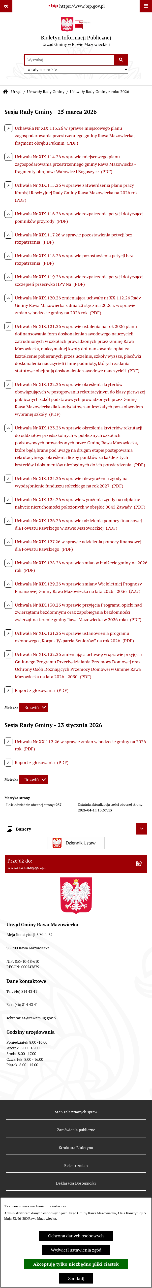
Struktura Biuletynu (76, 1147)
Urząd (16, 91)
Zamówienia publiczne (76, 1129)
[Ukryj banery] (141, 829)
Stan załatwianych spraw (76, 1112)
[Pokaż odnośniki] (6, 6)
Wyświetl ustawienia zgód (76, 1250)
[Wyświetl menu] (146, 6)
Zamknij (76, 1278)
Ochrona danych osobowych (76, 1236)
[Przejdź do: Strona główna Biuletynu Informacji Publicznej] (5, 92)
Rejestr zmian (76, 1165)
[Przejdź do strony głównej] (76, 33)
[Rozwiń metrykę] (33, 707)
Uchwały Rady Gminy (45, 91)
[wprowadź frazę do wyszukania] (69, 59)
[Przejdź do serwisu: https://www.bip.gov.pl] (76, 6)
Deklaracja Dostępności (76, 1183)
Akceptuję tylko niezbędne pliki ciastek (76, 1264)
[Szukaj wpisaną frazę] (121, 59)
